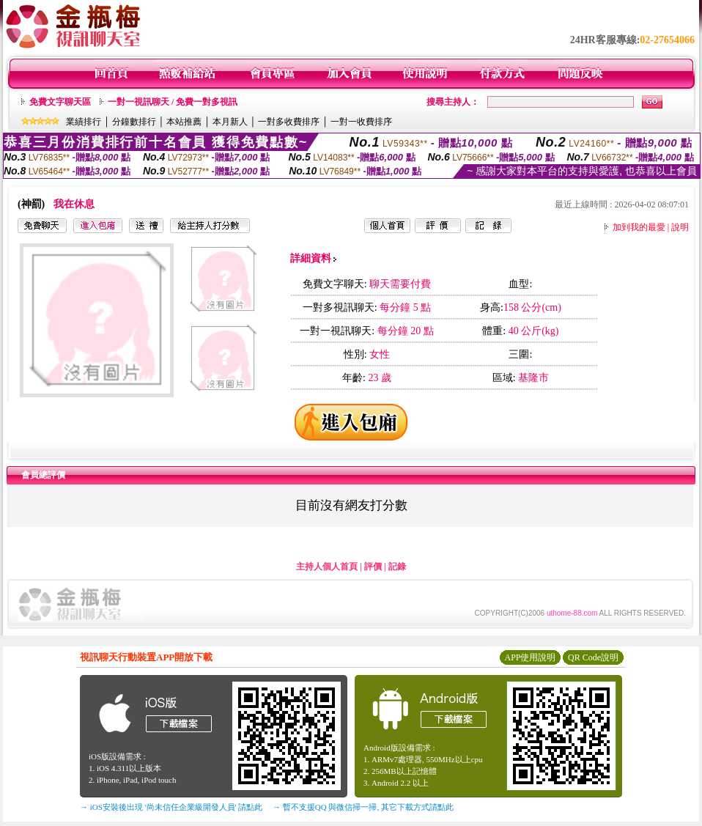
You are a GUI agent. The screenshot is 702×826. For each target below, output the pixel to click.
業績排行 (83, 122)
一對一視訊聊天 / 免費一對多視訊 (172, 102)
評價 (373, 566)
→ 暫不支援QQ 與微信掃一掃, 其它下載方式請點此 (363, 807)
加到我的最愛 (639, 227)
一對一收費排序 (361, 122)
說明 (680, 227)
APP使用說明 (529, 657)
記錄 (397, 566)
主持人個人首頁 (327, 566)
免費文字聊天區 (60, 102)
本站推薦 (184, 122)
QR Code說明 (593, 657)
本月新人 (230, 122)
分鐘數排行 (134, 122)
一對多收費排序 (288, 122)
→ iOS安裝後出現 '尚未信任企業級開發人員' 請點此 (171, 807)
